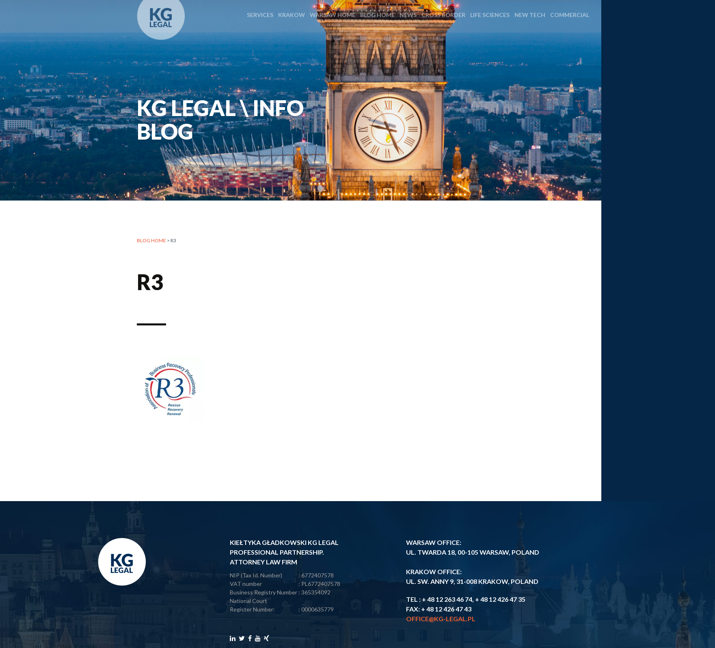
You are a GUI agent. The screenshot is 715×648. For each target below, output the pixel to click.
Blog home (151, 242)
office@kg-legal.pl (440, 618)
